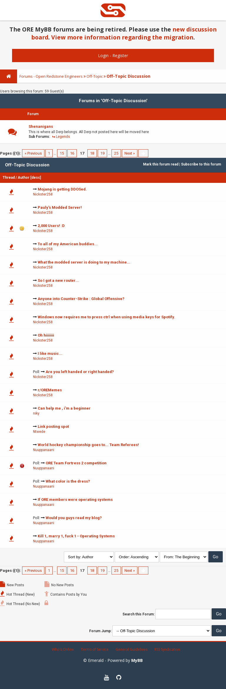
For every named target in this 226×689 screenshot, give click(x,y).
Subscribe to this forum (201, 164)
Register (120, 55)
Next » (129, 153)
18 (92, 153)
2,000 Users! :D (51, 225)
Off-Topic (95, 76)
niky (36, 413)
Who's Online (63, 649)
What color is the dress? (68, 481)
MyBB (137, 660)
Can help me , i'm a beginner (64, 408)
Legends (63, 137)
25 (116, 153)
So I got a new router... (58, 280)
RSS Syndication (167, 649)
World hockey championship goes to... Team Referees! (88, 445)
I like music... (50, 353)
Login (103, 55)
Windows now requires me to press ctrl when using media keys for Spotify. (106, 317)
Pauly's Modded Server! (60, 207)
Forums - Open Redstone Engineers (51, 76)
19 (102, 153)
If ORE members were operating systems (75, 499)
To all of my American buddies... (68, 244)
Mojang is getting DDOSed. (62, 189)
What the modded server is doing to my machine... (84, 262)
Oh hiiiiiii (46, 335)
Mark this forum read (160, 164)
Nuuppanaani (43, 450)
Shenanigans (41, 126)
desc (35, 177)
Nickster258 (43, 194)
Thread (9, 177)
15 (62, 153)
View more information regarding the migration (122, 37)
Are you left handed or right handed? (80, 372)
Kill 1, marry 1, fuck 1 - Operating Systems (76, 536)
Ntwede (39, 432)
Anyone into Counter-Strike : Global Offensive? (81, 299)
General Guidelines (131, 649)
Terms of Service (95, 649)
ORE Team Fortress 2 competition (76, 463)
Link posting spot (53, 426)
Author (23, 177)
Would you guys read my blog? (74, 518)
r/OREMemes (50, 390)
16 (72, 153)
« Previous (33, 153)
